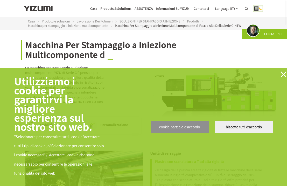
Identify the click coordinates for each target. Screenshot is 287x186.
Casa (93, 8)
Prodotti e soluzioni (56, 21)
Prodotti (193, 21)
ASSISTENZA (144, 8)
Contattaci (201, 8)
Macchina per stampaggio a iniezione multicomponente (68, 25)
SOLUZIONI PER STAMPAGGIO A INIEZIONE (150, 21)
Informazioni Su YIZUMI (173, 8)
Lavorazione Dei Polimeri (95, 21)
